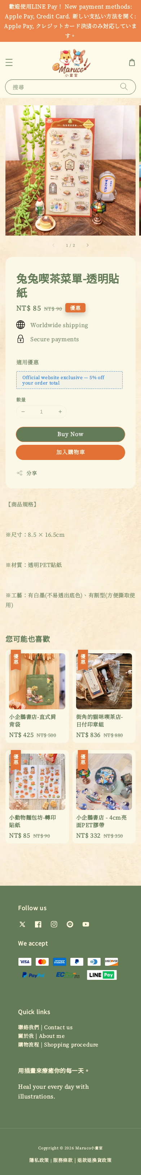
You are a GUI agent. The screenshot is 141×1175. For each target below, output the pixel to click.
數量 (21, 399)
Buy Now (70, 434)
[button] (9, 62)
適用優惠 (27, 362)
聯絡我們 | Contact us (45, 1027)
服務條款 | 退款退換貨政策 (82, 1160)
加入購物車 (70, 452)
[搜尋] (124, 87)
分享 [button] (26, 473)
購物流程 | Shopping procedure (58, 1044)
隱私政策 (39, 1160)
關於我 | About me (41, 1035)
